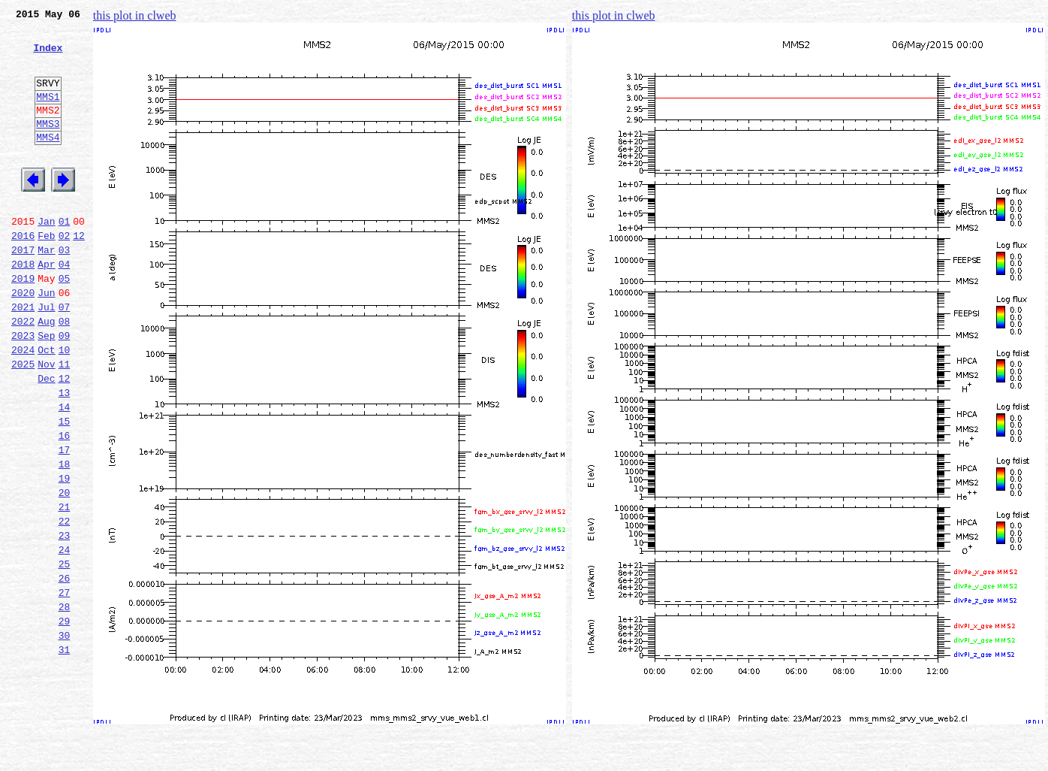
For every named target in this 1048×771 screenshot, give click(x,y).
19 (65, 554)
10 (65, 406)
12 (79, 273)
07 (65, 356)
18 (65, 538)
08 (65, 372)
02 (65, 273)
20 (65, 571)
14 (65, 472)
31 (65, 753)
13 (65, 455)
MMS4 (47, 161)
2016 (23, 273)
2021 (23, 356)
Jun (46, 339)
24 (65, 637)
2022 (23, 372)
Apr (46, 306)
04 (65, 306)
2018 (23, 306)
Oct (46, 406)
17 (65, 521)
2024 (23, 406)
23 (65, 620)
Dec (46, 439)
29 (65, 720)
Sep (46, 389)
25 (65, 654)
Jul (46, 356)
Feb (46, 273)
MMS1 (47, 114)
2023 (23, 389)
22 (65, 604)
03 (65, 290)
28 (65, 703)
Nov (46, 422)
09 (65, 389)
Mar (46, 290)
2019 (23, 323)
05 (65, 323)
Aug (46, 372)
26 (65, 670)
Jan (46, 257)
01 (65, 257)
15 (65, 488)
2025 (23, 422)
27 (65, 687)
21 (65, 587)
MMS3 (47, 146)
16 (65, 505)
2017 (23, 290)
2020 (23, 339)
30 (65, 736)
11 (65, 422)
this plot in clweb (134, 15)
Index (47, 56)
